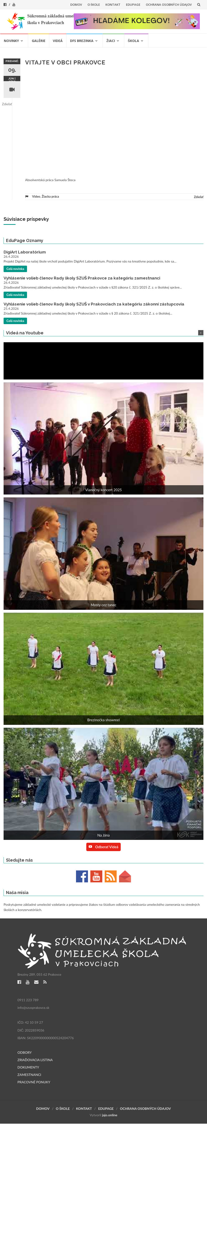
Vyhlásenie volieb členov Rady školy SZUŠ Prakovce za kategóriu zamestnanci (82, 278)
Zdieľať (7, 104)
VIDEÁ (58, 40)
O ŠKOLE (93, 4)
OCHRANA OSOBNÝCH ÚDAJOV (169, 4)
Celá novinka (15, 269)
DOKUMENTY (28, 1067)
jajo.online (109, 1115)
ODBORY (24, 1052)
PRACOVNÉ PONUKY (33, 1082)
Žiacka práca (50, 196)
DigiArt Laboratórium (25, 252)
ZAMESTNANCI (29, 1075)
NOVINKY (11, 40)
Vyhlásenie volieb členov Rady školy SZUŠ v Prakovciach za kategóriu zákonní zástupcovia (94, 304)
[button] (103, 439)
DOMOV (76, 4)
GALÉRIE (38, 40)
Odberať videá (103, 847)
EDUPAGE (133, 4)
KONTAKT (112, 4)
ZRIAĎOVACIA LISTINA (35, 1060)
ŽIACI (110, 40)
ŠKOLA (133, 40)
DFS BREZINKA (81, 40)
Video (36, 196)
